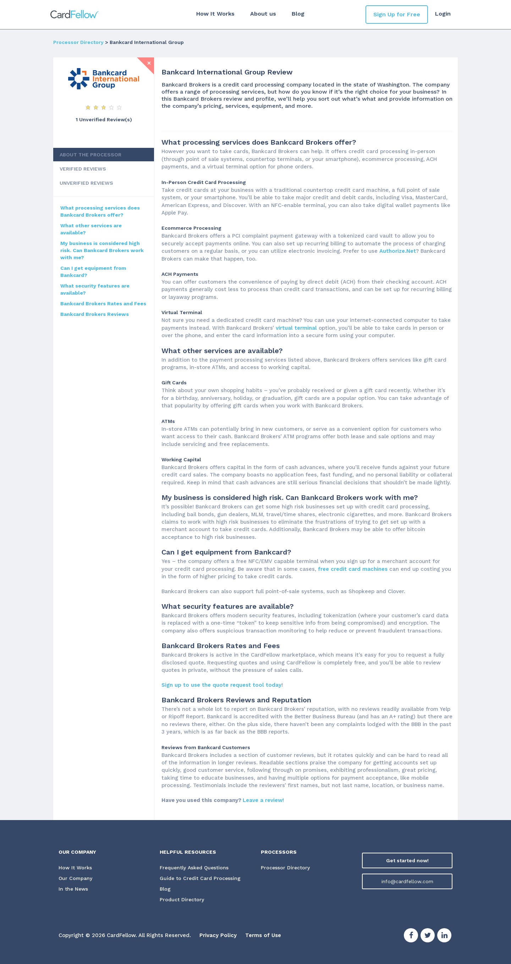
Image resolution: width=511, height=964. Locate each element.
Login (443, 13)
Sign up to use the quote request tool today (221, 685)
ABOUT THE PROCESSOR (90, 154)
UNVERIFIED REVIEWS (86, 183)
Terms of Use (263, 935)
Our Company (76, 878)
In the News (73, 889)
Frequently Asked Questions (194, 868)
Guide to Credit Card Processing (200, 878)
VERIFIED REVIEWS (83, 169)
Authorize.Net (397, 251)
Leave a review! (263, 800)
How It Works (215, 13)
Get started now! (407, 860)
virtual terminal (296, 328)
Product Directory (182, 900)
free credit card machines (353, 569)
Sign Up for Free (396, 14)
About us (263, 13)
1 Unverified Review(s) (104, 119)
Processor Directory (78, 42)
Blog (298, 13)
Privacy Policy (218, 935)
